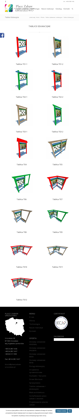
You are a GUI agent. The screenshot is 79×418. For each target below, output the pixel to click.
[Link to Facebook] (5, 1)
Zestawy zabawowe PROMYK (37, 349)
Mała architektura (36, 392)
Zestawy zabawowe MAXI (37, 355)
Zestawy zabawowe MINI (37, 361)
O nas (31, 317)
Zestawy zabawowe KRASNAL (37, 343)
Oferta (32, 321)
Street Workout (35, 379)
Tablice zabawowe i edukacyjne (37, 387)
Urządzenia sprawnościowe (35, 371)
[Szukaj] (72, 9)
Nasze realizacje (36, 328)
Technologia (34, 324)
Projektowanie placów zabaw (38, 403)
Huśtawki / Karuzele (37, 376)
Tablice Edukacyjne (12, 17)
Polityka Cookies (61, 411)
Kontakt (32, 331)
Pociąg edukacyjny (37, 366)
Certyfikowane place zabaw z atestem (37, 397)
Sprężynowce (34, 383)
